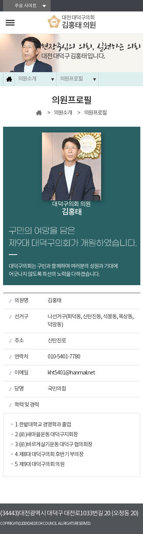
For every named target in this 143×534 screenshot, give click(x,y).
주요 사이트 (25, 5)
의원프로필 (71, 79)
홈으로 (9, 79)
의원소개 (27, 79)
